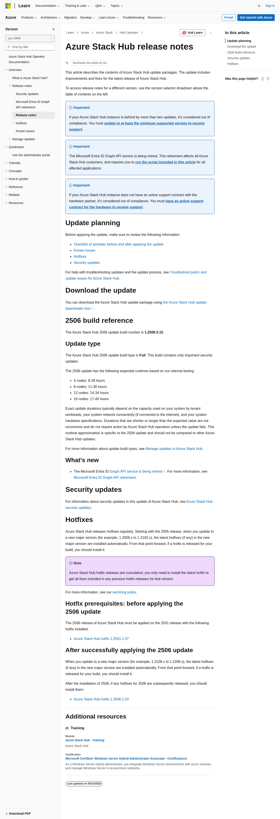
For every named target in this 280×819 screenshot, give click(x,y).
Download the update (241, 46)
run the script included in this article (165, 162)
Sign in (270, 5)
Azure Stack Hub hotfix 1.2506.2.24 (101, 699)
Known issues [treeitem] (25, 131)
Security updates (87, 262)
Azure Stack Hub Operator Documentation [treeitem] (27, 59)
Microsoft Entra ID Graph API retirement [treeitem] (33, 104)
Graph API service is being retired (136, 471)
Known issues (84, 250)
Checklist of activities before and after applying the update (118, 244)
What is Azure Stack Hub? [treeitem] (30, 78)
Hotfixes (80, 256)
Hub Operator (129, 32)
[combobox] (30, 38)
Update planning (239, 41)
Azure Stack (104, 32)
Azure (85, 32)
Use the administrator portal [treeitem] (31, 155)
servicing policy (124, 592)
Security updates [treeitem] (27, 94)
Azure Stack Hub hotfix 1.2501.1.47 (101, 639)
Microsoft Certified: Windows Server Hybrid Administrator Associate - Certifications (126, 758)
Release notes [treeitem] (26, 115)
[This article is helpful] (262, 78)
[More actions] (211, 32)
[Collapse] (53, 29)
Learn (70, 32)
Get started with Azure (256, 17)
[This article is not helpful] (268, 78)
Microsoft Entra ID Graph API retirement (105, 477)
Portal (228, 17)
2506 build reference (241, 52)
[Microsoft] (8, 6)
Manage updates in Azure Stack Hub (173, 449)
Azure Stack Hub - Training (84, 740)
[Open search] (259, 6)
